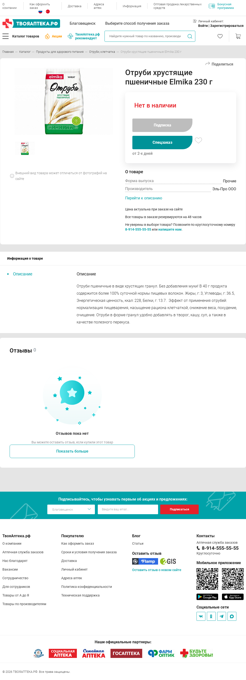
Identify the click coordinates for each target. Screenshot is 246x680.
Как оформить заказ (40, 6)
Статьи (137, 543)
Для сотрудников (16, 587)
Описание (22, 273)
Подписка (162, 125)
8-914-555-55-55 (138, 229)
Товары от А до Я (15, 595)
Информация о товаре (25, 258)
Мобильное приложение (219, 563)
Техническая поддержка (80, 595)
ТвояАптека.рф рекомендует (84, 36)
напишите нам (170, 229)
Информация (132, 6)
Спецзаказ (162, 142)
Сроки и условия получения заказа (89, 552)
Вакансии (10, 569)
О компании (9, 6)
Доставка (74, 6)
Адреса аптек (99, 6)
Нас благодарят (15, 561)
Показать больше (72, 451)
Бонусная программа (221, 6)
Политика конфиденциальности (86, 587)
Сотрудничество (15, 578)
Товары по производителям (24, 604)
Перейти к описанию (143, 198)
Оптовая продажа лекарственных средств (178, 6)
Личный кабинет (74, 569)
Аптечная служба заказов (22, 552)
